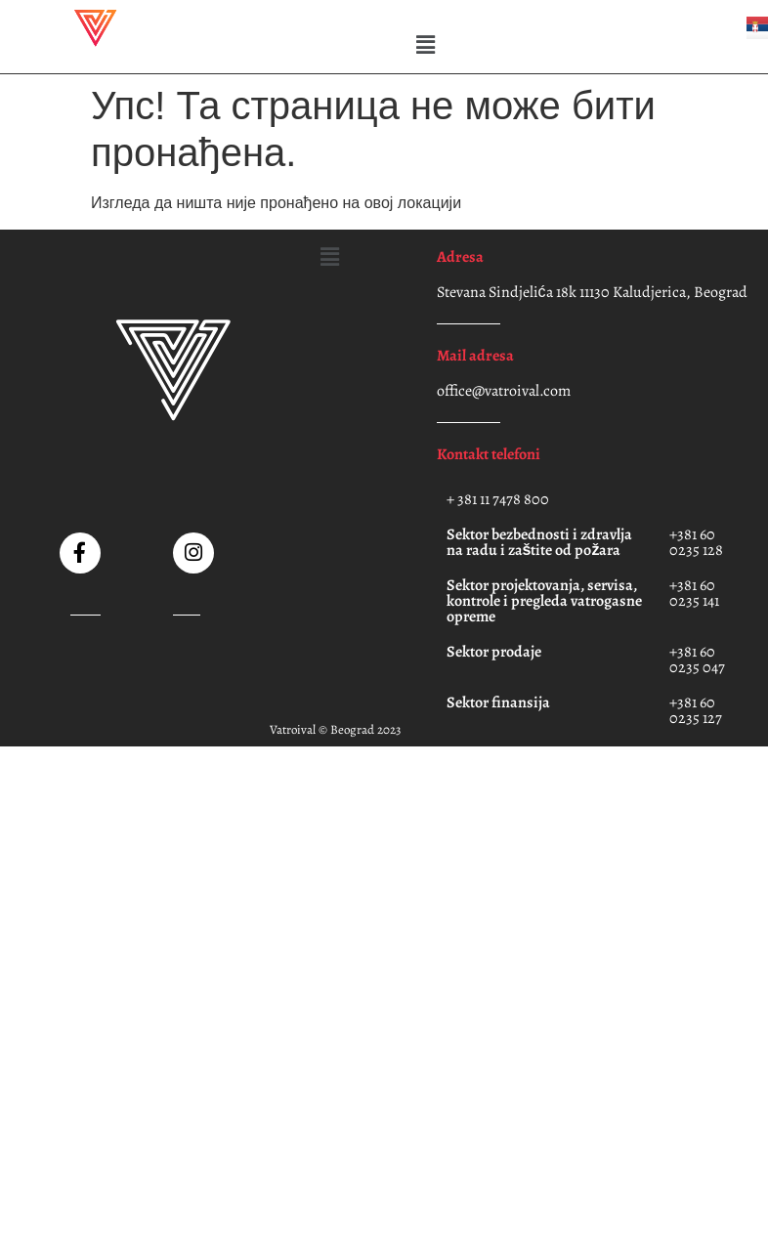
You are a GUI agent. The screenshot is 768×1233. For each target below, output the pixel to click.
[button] (425, 45)
